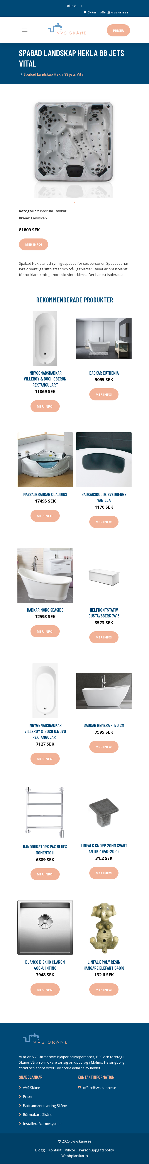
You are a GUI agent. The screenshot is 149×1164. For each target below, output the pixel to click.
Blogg (40, 1150)
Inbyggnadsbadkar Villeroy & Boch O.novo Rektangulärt (45, 731)
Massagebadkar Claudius (45, 494)
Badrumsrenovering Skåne (45, 1105)
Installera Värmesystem (42, 1123)
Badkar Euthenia (104, 372)
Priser (118, 30)
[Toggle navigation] (25, 30)
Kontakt (54, 1150)
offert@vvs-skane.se (114, 12)
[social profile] (81, 6)
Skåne (92, 12)
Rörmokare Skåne (37, 1114)
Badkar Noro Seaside (45, 609)
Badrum (46, 210)
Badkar (60, 210)
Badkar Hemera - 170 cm (104, 725)
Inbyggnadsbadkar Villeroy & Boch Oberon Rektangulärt (45, 378)
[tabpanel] (74, 142)
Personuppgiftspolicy (96, 1150)
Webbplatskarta (74, 1155)
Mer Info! (33, 244)
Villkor (70, 1150)
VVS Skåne (31, 1087)
